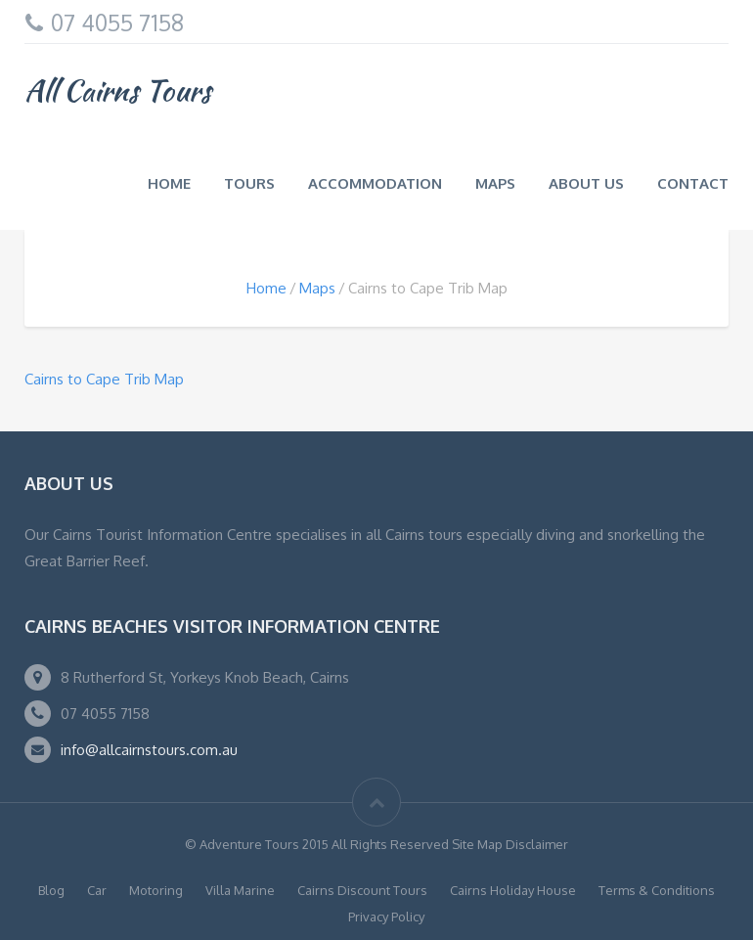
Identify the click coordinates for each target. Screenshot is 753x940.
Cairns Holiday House (513, 890)
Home (169, 183)
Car (97, 890)
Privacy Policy (386, 916)
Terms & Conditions (656, 890)
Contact (693, 183)
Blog (51, 890)
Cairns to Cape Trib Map (104, 379)
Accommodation (375, 183)
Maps (495, 183)
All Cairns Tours (117, 90)
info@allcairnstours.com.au (149, 749)
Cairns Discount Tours (362, 890)
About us (586, 183)
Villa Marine (240, 890)
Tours (249, 183)
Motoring (156, 890)
